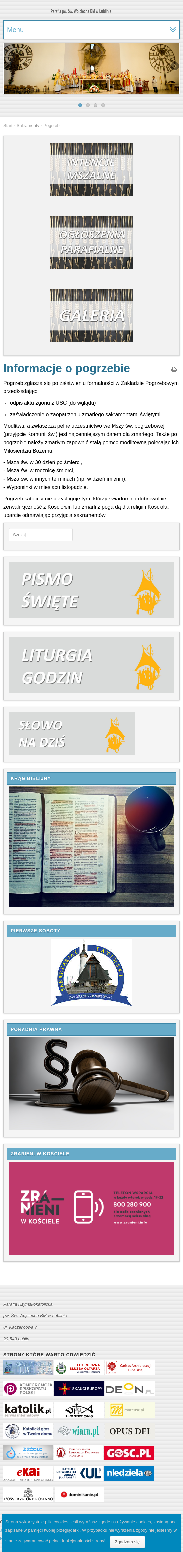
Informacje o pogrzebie (66, 368)
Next (174, 67)
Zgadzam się (127, 1541)
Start (7, 125)
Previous (9, 67)
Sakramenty (28, 125)
